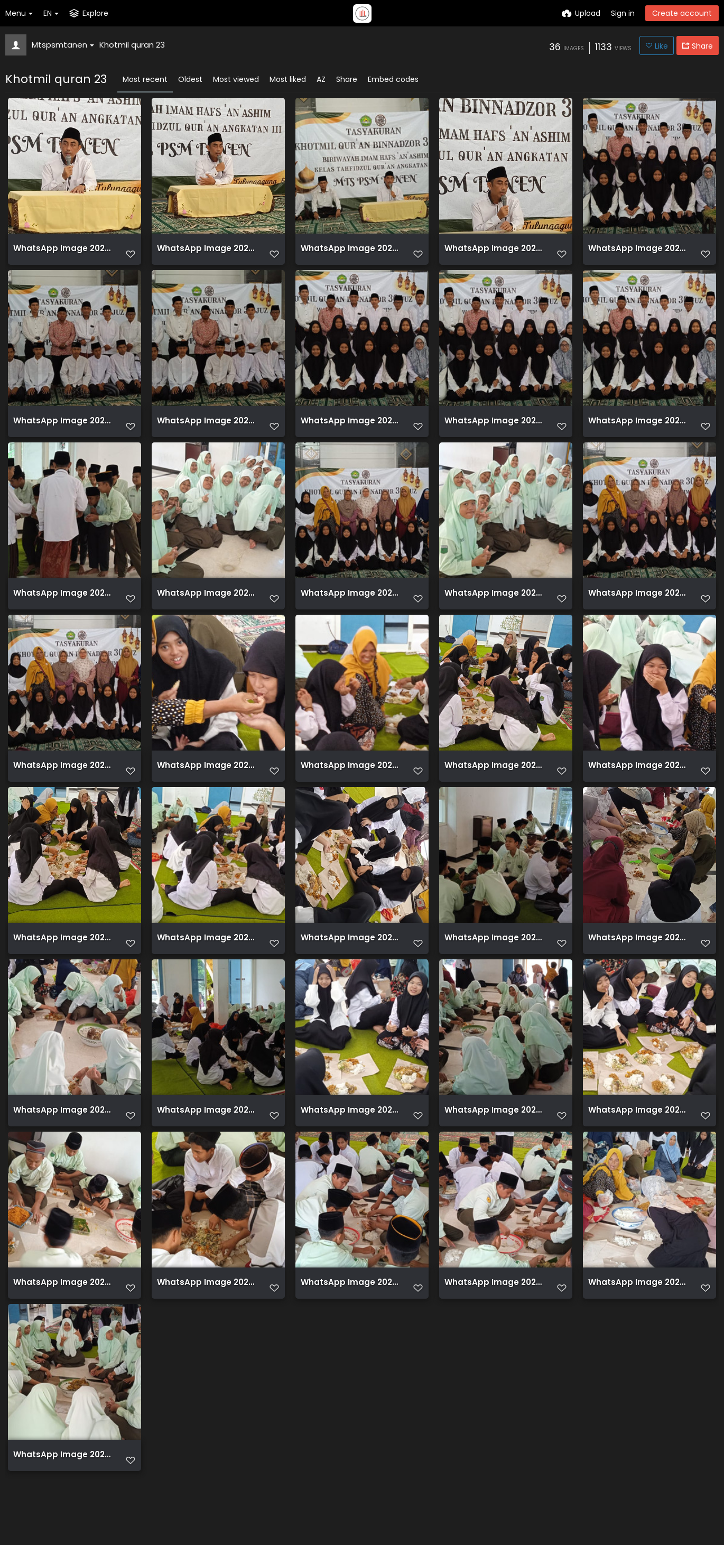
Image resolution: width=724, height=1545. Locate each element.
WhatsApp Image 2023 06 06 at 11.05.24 (637, 779)
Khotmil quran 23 (132, 44)
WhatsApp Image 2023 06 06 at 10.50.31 (206, 603)
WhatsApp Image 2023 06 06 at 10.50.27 (493, 428)
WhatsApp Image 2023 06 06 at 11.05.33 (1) (350, 1130)
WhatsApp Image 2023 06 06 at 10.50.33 (637, 603)
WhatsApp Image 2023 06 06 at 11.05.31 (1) (206, 1130)
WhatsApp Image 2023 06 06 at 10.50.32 (493, 603)
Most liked (288, 79)
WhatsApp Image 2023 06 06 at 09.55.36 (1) (62, 252)
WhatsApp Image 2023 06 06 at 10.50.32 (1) (350, 603)
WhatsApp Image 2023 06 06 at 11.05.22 (350, 779)
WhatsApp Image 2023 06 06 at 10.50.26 (350, 428)
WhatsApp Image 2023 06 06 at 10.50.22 (62, 428)
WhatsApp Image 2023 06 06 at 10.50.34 (62, 779)
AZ (321, 79)
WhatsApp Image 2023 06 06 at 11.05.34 (62, 1305)
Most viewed (236, 79)
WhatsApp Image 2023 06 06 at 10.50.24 (206, 428)
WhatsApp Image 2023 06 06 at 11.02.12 (206, 779)
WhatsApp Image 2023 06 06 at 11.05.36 (493, 1305)
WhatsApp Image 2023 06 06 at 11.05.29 (493, 954)
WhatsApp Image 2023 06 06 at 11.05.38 (62, 1481)
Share (346, 79)
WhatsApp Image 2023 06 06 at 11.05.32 (62, 1130)
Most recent (145, 79)
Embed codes (393, 79)
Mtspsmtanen (63, 44)
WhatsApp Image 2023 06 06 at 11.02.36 (493, 779)
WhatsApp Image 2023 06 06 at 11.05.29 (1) (350, 954)
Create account (682, 13)
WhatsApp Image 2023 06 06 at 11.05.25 (206, 954)
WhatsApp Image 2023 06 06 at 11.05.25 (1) (62, 954)
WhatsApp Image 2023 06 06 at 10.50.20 (637, 252)
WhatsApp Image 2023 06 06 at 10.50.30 (62, 603)
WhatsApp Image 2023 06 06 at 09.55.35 (206, 252)
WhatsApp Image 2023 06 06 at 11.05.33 (637, 1130)
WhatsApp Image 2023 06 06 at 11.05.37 (637, 1305)
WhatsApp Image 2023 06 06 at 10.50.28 (637, 428)
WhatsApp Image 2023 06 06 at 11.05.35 (206, 1305)
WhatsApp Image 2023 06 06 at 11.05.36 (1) (350, 1305)
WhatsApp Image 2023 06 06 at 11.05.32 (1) (637, 954)
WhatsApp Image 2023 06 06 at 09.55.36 (493, 252)
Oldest (190, 79)
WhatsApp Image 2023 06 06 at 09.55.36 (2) (350, 252)
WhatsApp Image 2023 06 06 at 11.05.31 (493, 1130)
